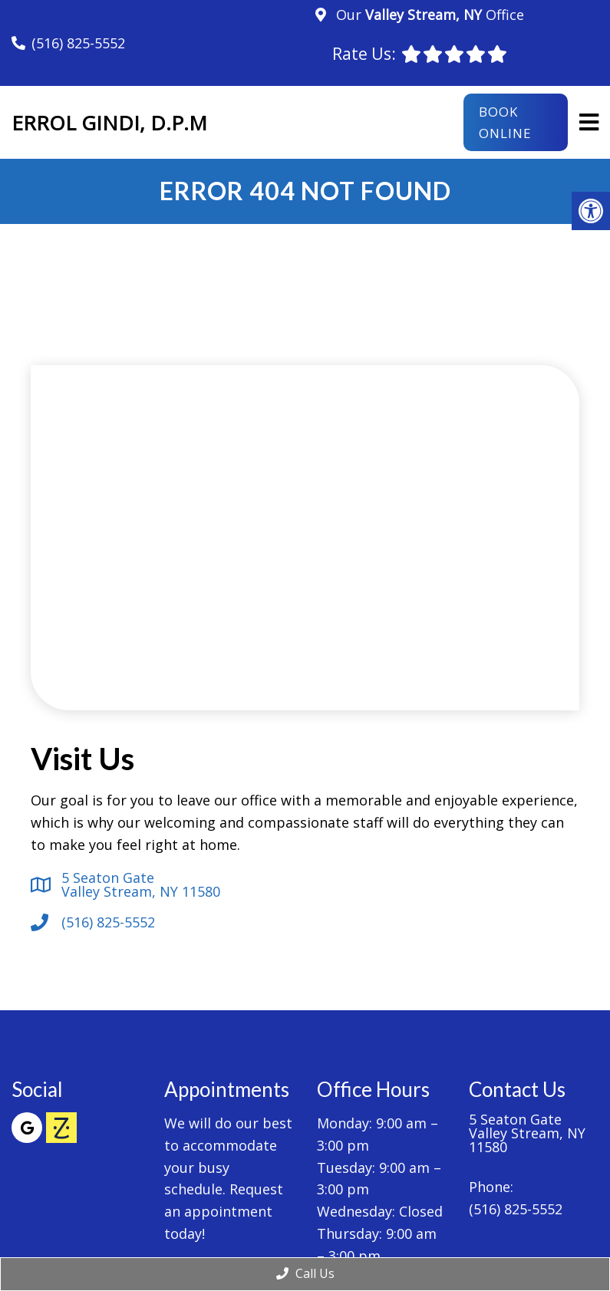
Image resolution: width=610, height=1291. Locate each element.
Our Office (428, 14)
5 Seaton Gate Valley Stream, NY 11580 (140, 884)
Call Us (305, 1273)
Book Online (505, 122)
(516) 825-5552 (78, 43)
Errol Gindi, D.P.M (109, 123)
